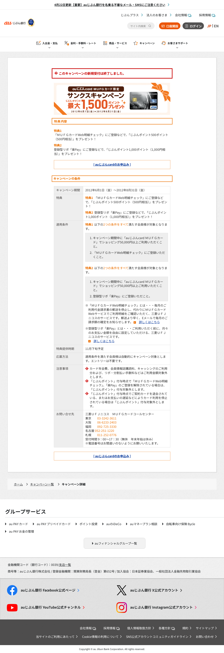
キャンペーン (147, 43)
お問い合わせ (205, 636)
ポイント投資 (88, 524)
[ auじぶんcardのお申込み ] (112, 164)
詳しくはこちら (149, 322)
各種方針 (167, 628)
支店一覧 (65, 564)
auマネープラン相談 (143, 524)
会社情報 (183, 15)
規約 (185, 628)
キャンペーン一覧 (42, 484)
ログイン (196, 26)
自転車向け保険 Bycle (180, 524)
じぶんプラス (130, 15)
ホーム (18, 484)
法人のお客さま (156, 15)
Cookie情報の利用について (100, 636)
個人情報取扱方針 (139, 628)
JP (209, 25)
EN (216, 25)
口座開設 (172, 26)
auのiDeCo (113, 524)
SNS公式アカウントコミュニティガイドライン (157, 636)
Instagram (161, 607)
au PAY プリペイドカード (54, 524)
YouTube (51, 607)
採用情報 (207, 15)
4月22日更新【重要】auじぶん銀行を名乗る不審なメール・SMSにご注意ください (109, 5)
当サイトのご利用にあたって (55, 636)
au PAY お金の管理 (21, 531)
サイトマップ (205, 628)
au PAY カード (18, 524)
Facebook (48, 590)
